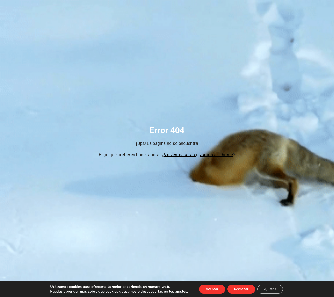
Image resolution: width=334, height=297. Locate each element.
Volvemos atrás (180, 154)
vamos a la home (216, 154)
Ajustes (273, 288)
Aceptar (209, 288)
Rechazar (241, 288)
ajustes (177, 291)
